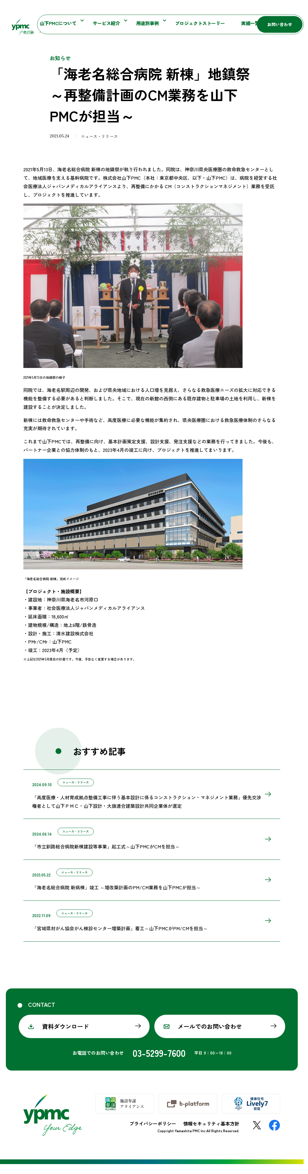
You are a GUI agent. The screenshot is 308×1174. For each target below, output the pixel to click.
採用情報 (250, 25)
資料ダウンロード (65, 1036)
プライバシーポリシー (152, 1133)
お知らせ (166, 9)
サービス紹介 (103, 25)
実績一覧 (219, 25)
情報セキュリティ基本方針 (211, 1133)
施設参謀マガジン (201, 9)
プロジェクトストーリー (180, 25)
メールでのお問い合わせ (210, 1036)
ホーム (28, 41)
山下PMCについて (63, 25)
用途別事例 (136, 25)
